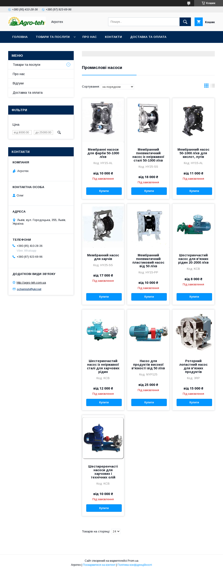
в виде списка (213, 86)
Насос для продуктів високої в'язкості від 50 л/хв (148, 364)
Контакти (113, 37)
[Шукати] (185, 21)
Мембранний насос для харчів (103, 257)
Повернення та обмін (31, 48)
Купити (104, 191)
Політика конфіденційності (134, 564)
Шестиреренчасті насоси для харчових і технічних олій (103, 472)
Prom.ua (133, 560)
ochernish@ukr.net (29, 289)
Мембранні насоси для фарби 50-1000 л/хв (103, 153)
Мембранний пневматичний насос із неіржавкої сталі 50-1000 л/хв (148, 155)
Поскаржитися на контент (99, 564)
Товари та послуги (53, 37)
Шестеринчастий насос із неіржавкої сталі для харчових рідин (103, 366)
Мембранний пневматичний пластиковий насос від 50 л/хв (148, 260)
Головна (20, 37)
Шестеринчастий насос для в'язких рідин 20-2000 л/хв (193, 258)
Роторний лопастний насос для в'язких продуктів (193, 366)
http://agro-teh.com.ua (31, 282)
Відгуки (18, 83)
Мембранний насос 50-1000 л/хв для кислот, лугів (193, 153)
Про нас (89, 37)
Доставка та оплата (148, 37)
